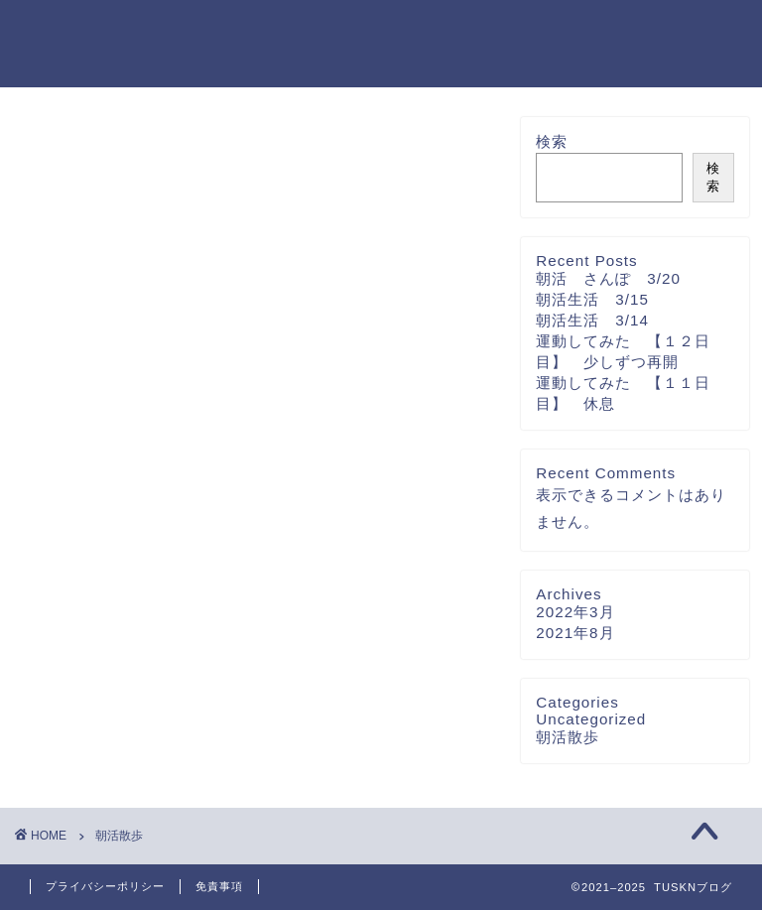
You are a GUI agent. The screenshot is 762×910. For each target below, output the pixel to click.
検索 (552, 141)
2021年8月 (575, 632)
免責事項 (219, 886)
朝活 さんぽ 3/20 (608, 278)
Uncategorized (591, 719)
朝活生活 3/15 (592, 299)
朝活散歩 (567, 736)
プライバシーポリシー (105, 886)
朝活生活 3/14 (592, 320)
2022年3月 (575, 611)
